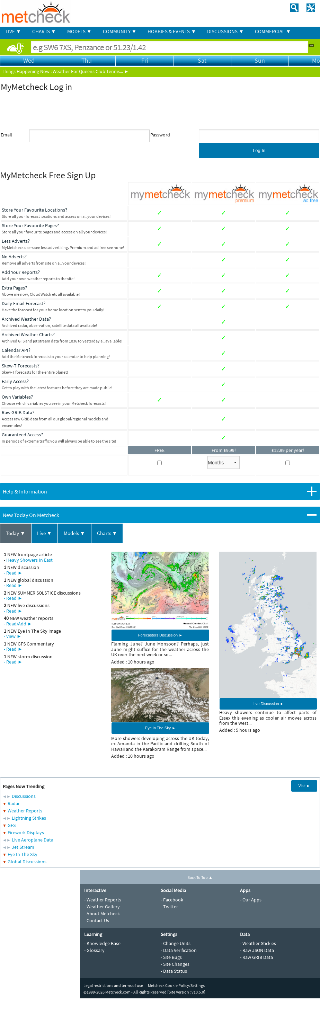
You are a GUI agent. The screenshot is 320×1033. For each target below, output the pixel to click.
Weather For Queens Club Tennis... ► (91, 71)
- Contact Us (96, 920)
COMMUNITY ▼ (120, 31)
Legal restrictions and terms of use (113, 985)
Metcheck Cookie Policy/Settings (176, 985)
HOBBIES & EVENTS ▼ (172, 31)
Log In (259, 150)
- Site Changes (175, 964)
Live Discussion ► (268, 704)
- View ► (12, 636)
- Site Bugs (171, 957)
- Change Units (175, 943)
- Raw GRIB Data (256, 957)
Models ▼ (74, 533)
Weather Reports (25, 811)
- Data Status (174, 971)
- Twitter (169, 906)
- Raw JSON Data (257, 950)
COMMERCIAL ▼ (273, 31)
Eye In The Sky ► (160, 728)
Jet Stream (23, 847)
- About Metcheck (102, 913)
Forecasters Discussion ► (160, 635)
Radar (14, 803)
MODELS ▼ (79, 31)
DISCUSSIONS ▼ (225, 31)
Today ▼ (15, 533)
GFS (12, 825)
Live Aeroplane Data (32, 840)
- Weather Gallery (102, 906)
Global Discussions (27, 861)
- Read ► (13, 573)
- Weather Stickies (258, 943)
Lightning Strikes (29, 818)
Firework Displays (26, 832)
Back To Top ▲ (200, 877)
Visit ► (304, 786)
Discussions (24, 796)
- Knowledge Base (102, 943)
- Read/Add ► (18, 624)
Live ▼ (44, 533)
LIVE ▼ (13, 31)
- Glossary (94, 950)
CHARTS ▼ (44, 31)
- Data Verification (179, 950)
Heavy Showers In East (29, 560)
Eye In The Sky (22, 854)
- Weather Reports (102, 900)
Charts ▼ (107, 533)
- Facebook (172, 900)
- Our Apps (250, 900)
